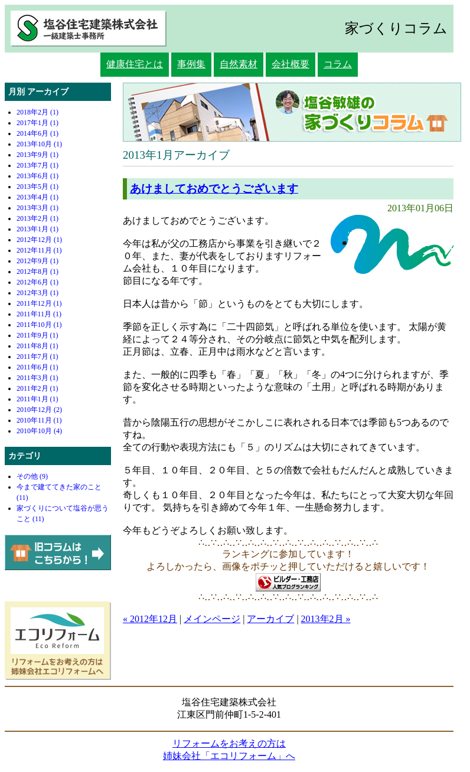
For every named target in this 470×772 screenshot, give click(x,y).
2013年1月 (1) (37, 229)
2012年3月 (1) (37, 293)
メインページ (212, 619)
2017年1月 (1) (37, 123)
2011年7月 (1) (37, 356)
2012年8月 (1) (37, 271)
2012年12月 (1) (39, 239)
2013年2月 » (326, 619)
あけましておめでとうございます (214, 188)
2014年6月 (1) (37, 133)
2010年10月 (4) (39, 431)
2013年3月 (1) (37, 208)
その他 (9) (32, 476)
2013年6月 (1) (37, 176)
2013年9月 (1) (37, 155)
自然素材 (238, 64)
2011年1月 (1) (37, 399)
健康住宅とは (134, 64)
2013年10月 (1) (39, 144)
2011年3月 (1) (37, 378)
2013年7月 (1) (37, 165)
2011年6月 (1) (37, 367)
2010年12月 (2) (39, 409)
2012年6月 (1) (37, 282)
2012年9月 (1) (37, 261)
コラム (338, 64)
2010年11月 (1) (39, 420)
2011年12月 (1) (39, 303)
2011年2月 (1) (37, 388)
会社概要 (290, 64)
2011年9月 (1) (37, 335)
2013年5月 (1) (37, 186)
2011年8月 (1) (37, 346)
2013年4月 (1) (37, 197)
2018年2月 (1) (37, 112)
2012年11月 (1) (39, 250)
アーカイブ (270, 619)
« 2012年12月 (150, 619)
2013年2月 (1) (37, 218)
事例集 (191, 64)
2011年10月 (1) (39, 324)
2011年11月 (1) (39, 314)
